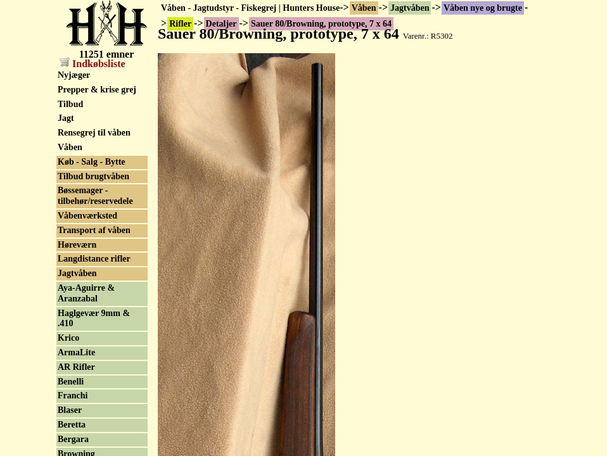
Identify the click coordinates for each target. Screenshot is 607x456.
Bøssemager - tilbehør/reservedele (95, 196)
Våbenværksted (87, 215)
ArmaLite (76, 352)
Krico (68, 338)
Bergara (73, 439)
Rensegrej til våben (94, 132)
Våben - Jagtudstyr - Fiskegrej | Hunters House (250, 8)
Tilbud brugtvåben (93, 176)
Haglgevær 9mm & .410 (94, 318)
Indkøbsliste (92, 63)
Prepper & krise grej (97, 89)
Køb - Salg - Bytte (91, 162)
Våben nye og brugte (483, 8)
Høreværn (77, 245)
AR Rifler (76, 367)
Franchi (72, 395)
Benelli (71, 381)
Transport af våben (94, 230)
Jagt (66, 118)
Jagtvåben (409, 8)
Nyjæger (74, 75)
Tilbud (70, 104)
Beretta (72, 424)
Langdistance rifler (94, 258)
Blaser (70, 410)
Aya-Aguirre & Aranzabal (86, 293)
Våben (364, 8)
